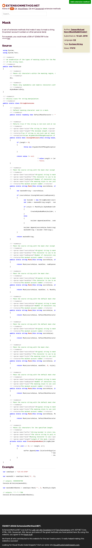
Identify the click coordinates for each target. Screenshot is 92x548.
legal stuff (28, 535)
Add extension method (80, 2)
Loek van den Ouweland (42, 530)
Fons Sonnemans (63, 530)
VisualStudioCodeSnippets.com (66, 545)
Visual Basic (23, 9)
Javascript (39, 9)
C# (16, 9)
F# (30, 9)
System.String (76, 44)
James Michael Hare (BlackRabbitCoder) (75, 31)
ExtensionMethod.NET (23, 5)
